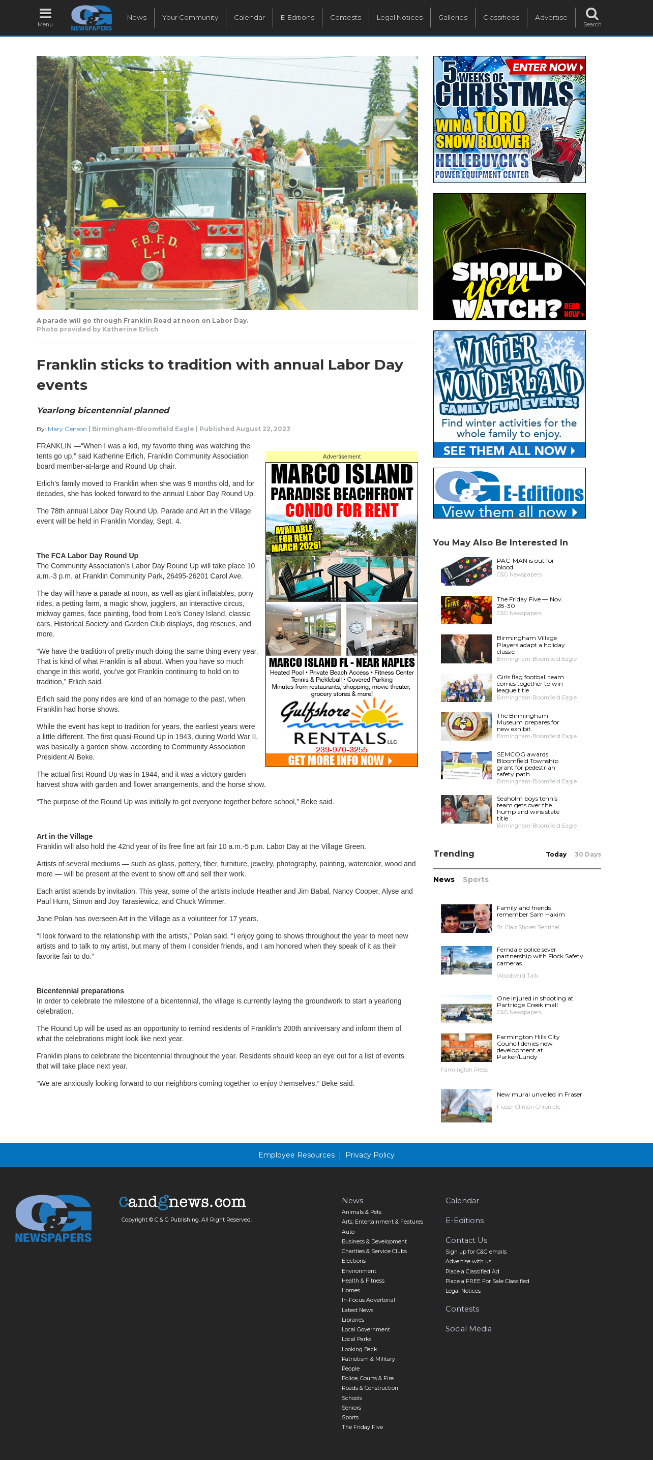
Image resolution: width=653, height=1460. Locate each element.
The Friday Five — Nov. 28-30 (530, 602)
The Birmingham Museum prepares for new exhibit (528, 722)
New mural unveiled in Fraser (539, 1094)
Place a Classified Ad (472, 1271)
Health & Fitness (363, 1281)
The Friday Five (362, 1427)
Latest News (357, 1310)
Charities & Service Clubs (374, 1251)
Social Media (469, 1328)
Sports (476, 879)
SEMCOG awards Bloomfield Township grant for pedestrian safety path (527, 764)
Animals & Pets (361, 1212)
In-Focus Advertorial (368, 1300)
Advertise (551, 17)
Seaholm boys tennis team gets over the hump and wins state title (528, 809)
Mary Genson (67, 429)
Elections (354, 1261)
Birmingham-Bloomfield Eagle (143, 429)
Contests (345, 17)
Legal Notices (400, 17)
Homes (351, 1290)
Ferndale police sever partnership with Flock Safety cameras (540, 956)
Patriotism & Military (368, 1359)
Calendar (249, 17)
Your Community (190, 17)
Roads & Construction (370, 1388)
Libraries (353, 1320)
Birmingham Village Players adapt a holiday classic (531, 644)
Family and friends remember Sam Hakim (531, 911)
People (351, 1368)
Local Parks (356, 1339)
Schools (352, 1398)
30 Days (588, 854)
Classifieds (501, 17)
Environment (359, 1271)
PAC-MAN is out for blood (525, 564)
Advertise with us (468, 1261)
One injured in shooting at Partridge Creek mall (535, 1001)
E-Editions (297, 17)
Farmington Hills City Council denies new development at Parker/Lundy (528, 1047)
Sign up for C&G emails (476, 1252)
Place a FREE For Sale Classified (487, 1281)
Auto (348, 1232)
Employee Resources (296, 1155)
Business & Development (374, 1241)
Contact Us (466, 1240)
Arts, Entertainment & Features (382, 1222)
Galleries (452, 17)
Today (556, 854)
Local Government (366, 1329)
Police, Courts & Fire (368, 1378)
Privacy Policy (370, 1155)
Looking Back (359, 1349)
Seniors (351, 1408)
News (136, 17)
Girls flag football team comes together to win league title (530, 683)
